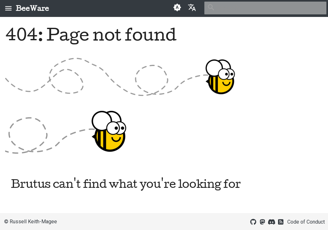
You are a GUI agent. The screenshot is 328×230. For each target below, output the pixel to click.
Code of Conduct (306, 222)
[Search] (265, 8)
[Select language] (191, 7)
